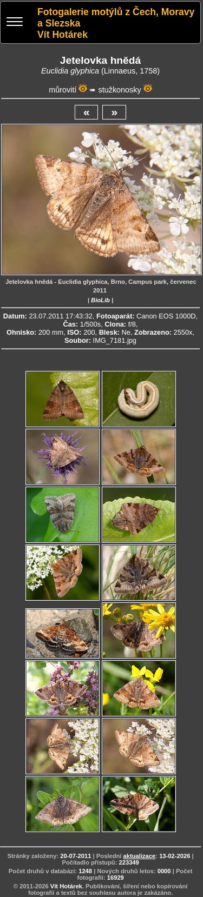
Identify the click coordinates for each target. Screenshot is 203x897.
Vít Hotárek (66, 886)
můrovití (62, 89)
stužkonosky (119, 89)
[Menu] (14, 23)
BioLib (100, 300)
